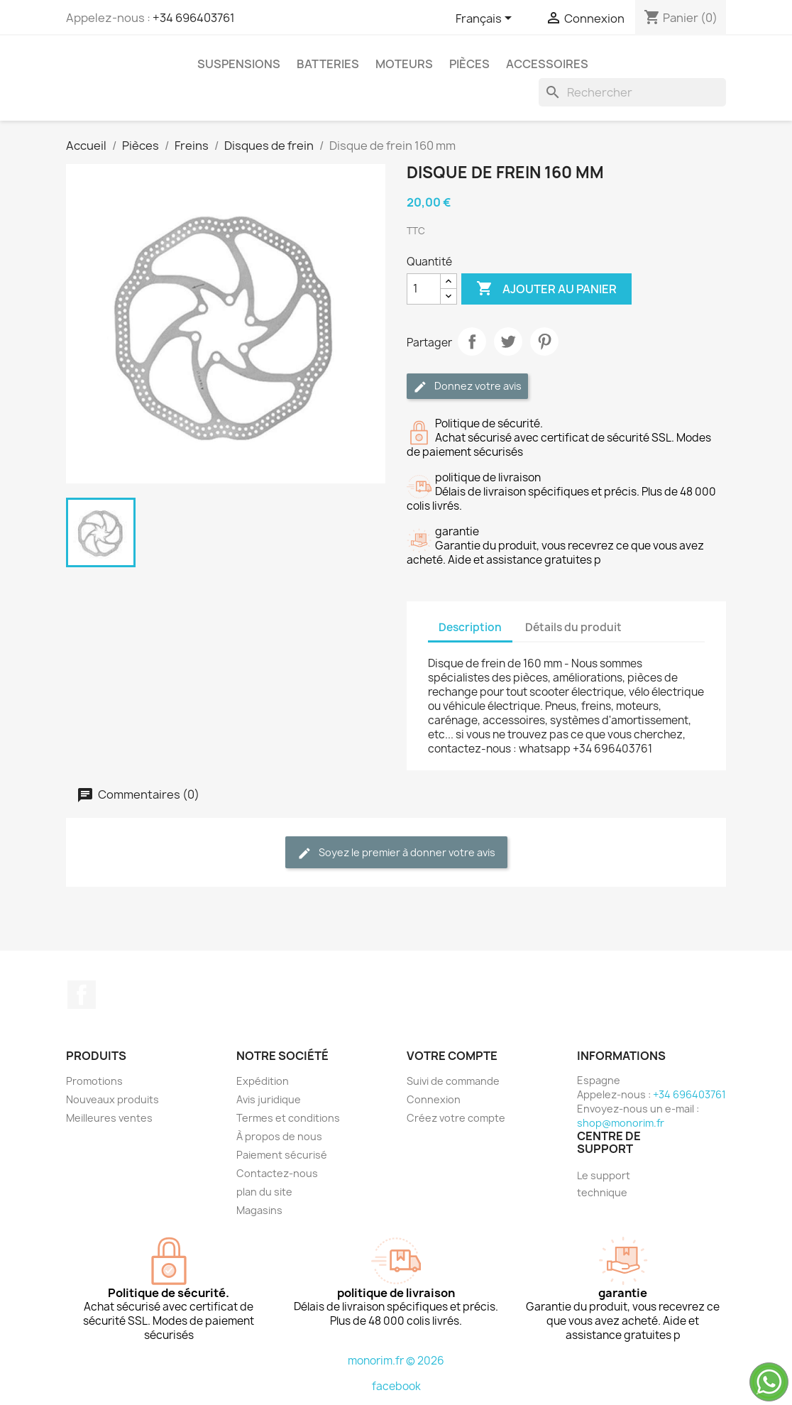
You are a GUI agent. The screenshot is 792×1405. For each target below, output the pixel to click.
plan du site (264, 1191)
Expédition (262, 1081)
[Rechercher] (632, 92)
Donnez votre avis (467, 386)
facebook (396, 1386)
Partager (472, 341)
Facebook (81, 994)
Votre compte (452, 1056)
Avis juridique (268, 1099)
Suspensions (238, 64)
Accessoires (547, 64)
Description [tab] (470, 627)
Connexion (434, 1099)
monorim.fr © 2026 (396, 1360)
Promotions (94, 1081)
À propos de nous (279, 1136)
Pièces (469, 64)
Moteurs (404, 64)
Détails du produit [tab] (573, 627)
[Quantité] (424, 289)
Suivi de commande (453, 1081)
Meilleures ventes (109, 1118)
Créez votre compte (456, 1118)
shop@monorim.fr (620, 1123)
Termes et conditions (288, 1118)
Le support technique (603, 1184)
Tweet (508, 341)
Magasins (259, 1210)
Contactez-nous (277, 1173)
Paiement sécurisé (281, 1154)
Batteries (328, 64)
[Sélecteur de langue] (486, 19)
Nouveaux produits (112, 1099)
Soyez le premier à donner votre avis (396, 853)
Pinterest (544, 341)
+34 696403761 (194, 18)
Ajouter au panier (546, 289)
